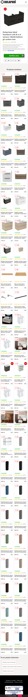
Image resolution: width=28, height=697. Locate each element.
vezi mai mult (11, 50)
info (12, 94)
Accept (20, 695)
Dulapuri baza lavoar (8, 671)
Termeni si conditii (11, 680)
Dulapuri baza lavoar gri (9, 662)
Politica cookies (18, 682)
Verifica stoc (16, 55)
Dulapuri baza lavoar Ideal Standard (12, 666)
